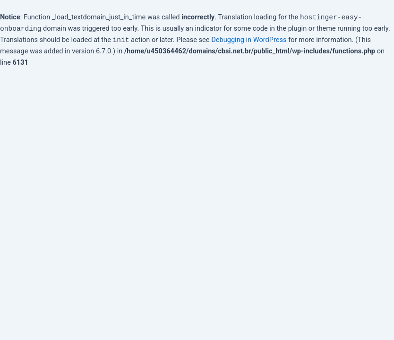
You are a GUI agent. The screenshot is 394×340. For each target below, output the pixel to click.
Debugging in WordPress (248, 39)
